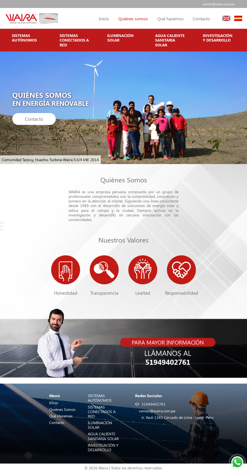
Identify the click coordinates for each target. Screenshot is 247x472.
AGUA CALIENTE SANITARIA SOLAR (170, 40)
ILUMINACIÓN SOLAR (120, 38)
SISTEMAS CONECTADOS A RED (74, 40)
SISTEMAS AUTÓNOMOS (24, 38)
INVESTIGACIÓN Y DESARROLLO (218, 38)
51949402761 (167, 362)
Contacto (34, 119)
